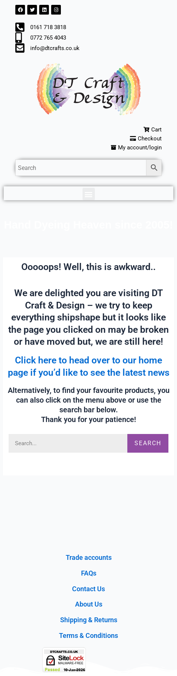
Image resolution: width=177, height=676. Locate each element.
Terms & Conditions (88, 635)
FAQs (88, 573)
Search (147, 443)
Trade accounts (89, 557)
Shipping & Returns (88, 620)
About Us (88, 604)
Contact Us (88, 589)
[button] (89, 194)
